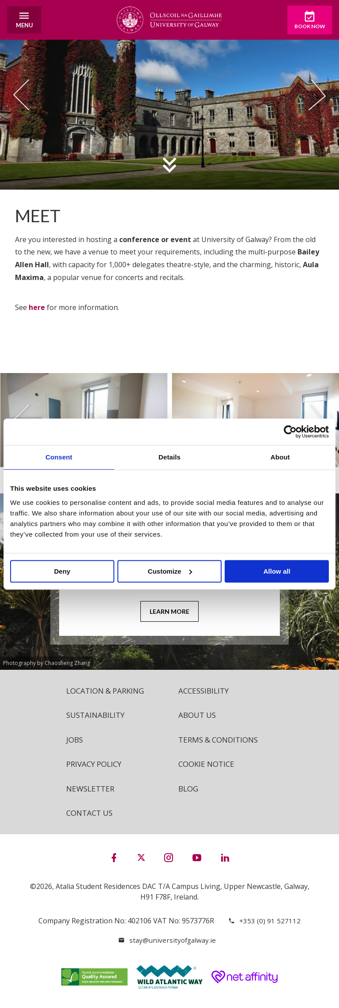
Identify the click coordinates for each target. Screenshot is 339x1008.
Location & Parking (108, 691)
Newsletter (91, 791)
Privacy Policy (96, 766)
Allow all (277, 571)
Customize (170, 571)
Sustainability (97, 716)
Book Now (304, 20)
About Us (198, 716)
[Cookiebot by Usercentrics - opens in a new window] (290, 431)
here (37, 307)
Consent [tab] (58, 457)
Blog (189, 791)
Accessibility (205, 691)
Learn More (169, 612)
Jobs (75, 741)
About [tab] (280, 457)
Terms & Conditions (221, 741)
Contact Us (91, 816)
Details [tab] (169, 457)
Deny (62, 571)
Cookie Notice (208, 766)
